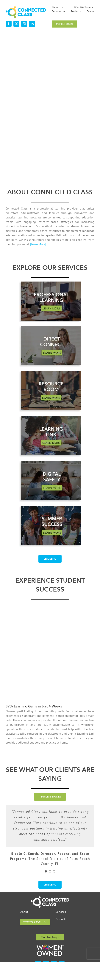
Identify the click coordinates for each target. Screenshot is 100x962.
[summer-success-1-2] (50, 507)
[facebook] (9, 24)
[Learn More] (38, 244)
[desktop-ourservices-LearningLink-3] (50, 417)
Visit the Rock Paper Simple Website (75, 941)
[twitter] (16, 24)
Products (60, 880)
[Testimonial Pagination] (46, 833)
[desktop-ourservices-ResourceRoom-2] (50, 372)
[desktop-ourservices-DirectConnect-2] (50, 327)
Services (60, 873)
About (24, 873)
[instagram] (24, 24)
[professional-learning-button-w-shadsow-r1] (50, 283)
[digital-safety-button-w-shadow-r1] (50, 462)
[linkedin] (32, 24)
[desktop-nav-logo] (26, 8)
